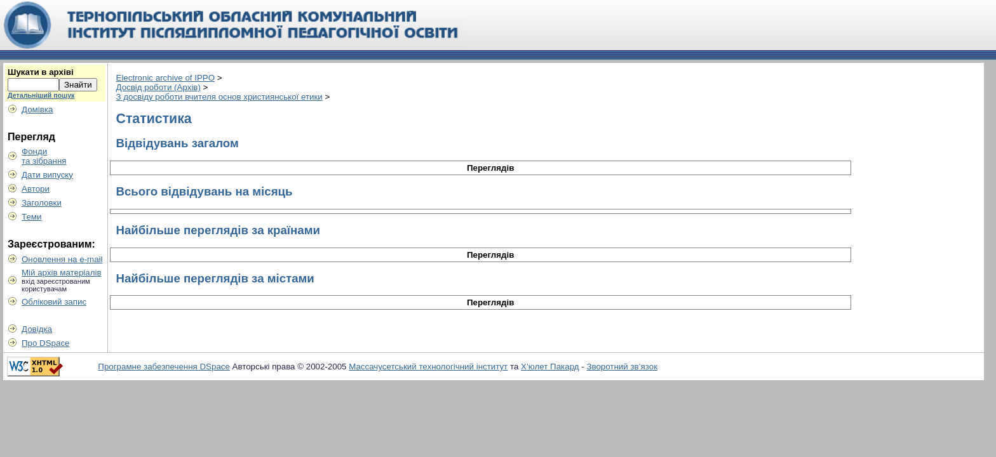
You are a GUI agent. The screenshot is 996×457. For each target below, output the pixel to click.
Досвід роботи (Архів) (158, 87)
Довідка (37, 329)
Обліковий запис (54, 302)
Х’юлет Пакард (550, 366)
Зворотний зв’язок (621, 366)
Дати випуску (47, 175)
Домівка (37, 109)
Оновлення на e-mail (62, 259)
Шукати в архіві (41, 72)
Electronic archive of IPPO (165, 78)
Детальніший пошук (41, 95)
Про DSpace (46, 343)
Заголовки (42, 203)
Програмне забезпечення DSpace (164, 366)
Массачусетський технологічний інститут (428, 366)
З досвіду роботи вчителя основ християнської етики (219, 97)
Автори (36, 189)
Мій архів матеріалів (62, 272)
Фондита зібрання (44, 156)
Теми (31, 217)
